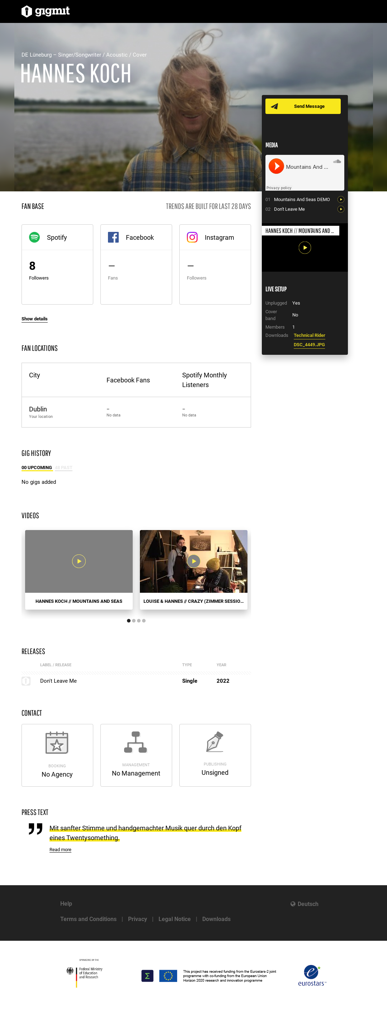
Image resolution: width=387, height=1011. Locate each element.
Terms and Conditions (88, 919)
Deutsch (308, 904)
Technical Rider (309, 335)
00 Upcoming (37, 467)
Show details (35, 318)
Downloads (216, 919)
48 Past (63, 467)
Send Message (309, 106)
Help (66, 903)
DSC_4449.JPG (309, 344)
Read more (60, 849)
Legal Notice (175, 919)
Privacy (137, 919)
